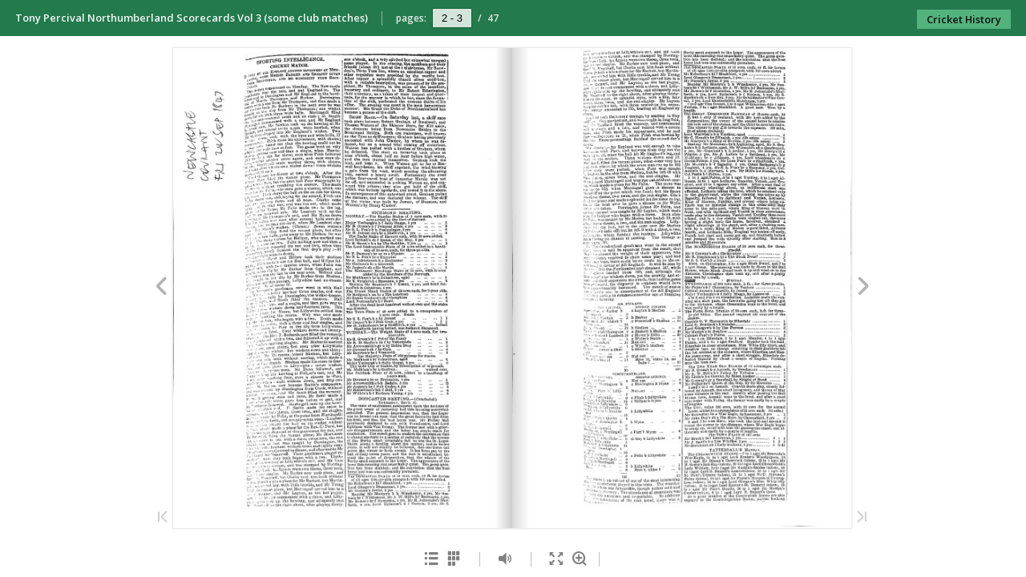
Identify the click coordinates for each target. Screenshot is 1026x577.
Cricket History (964, 19)
